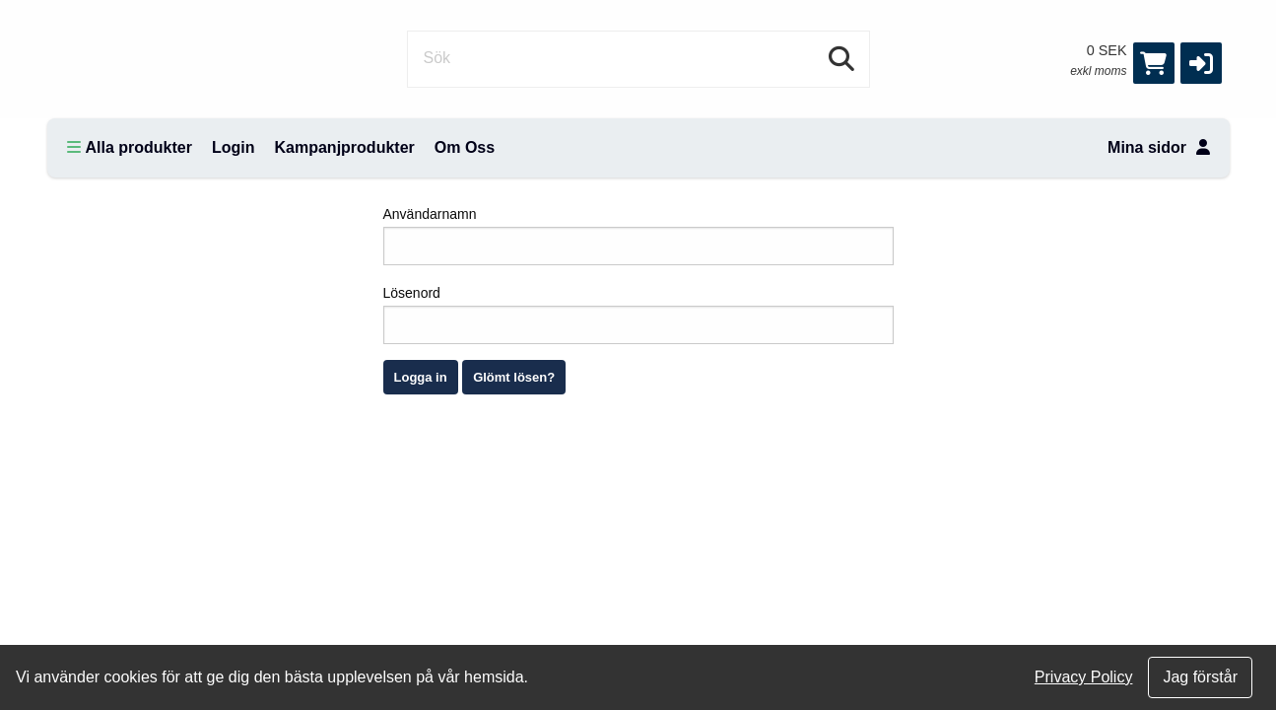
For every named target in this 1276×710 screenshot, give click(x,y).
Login (233, 147)
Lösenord (638, 314)
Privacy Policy (1084, 677)
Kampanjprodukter (345, 147)
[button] (1201, 63)
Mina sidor (1158, 147)
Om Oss (465, 147)
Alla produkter (129, 147)
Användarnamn (638, 235)
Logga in (420, 377)
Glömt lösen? (514, 377)
